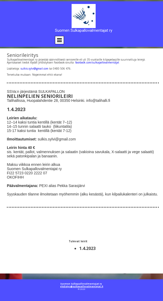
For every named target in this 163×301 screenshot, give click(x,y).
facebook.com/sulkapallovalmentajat (97, 62)
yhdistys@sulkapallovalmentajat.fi (81, 286)
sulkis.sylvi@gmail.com (34, 68)
